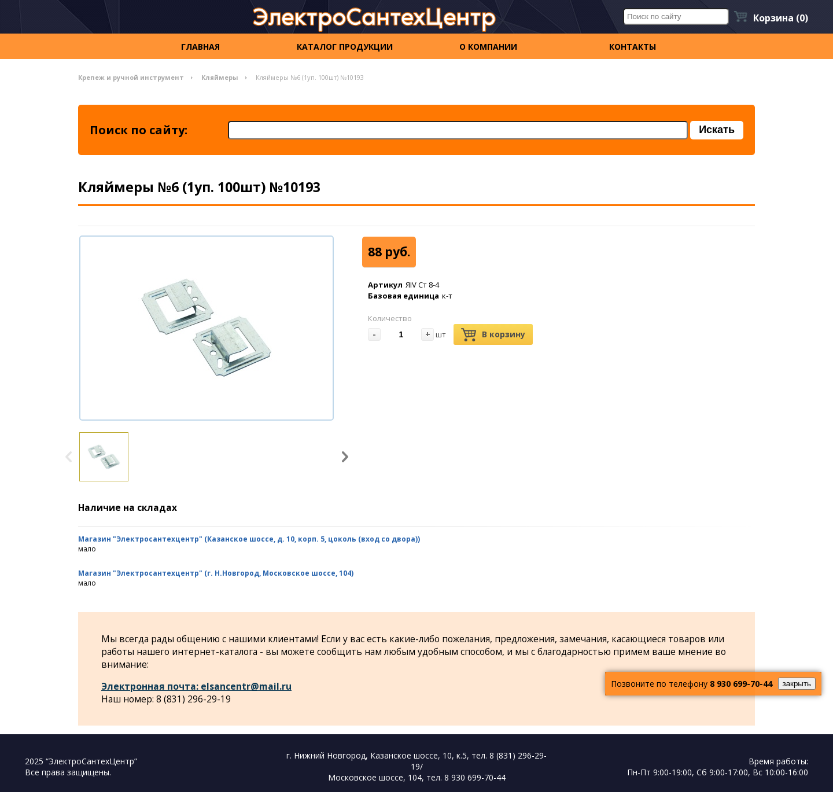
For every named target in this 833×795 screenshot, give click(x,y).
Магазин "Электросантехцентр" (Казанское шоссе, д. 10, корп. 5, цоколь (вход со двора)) (249, 541)
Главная (200, 46)
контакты (632, 46)
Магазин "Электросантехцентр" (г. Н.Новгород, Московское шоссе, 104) (215, 575)
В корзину (493, 336)
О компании (488, 46)
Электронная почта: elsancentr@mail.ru (197, 688)
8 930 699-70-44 (741, 683)
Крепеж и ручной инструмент (131, 77)
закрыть (797, 683)
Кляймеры (219, 77)
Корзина (780, 18)
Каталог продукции (345, 46)
